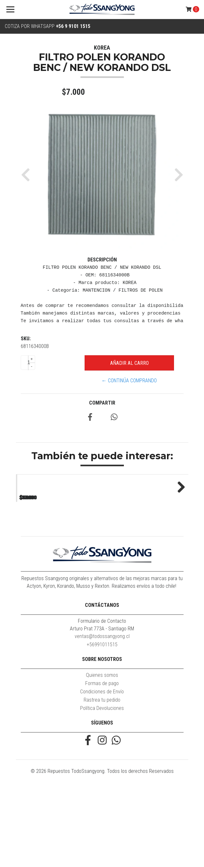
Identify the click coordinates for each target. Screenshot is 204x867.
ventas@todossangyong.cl (102, 721)
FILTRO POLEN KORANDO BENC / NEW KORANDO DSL (58, 567)
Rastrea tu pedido (102, 784)
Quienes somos (102, 759)
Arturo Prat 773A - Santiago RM (102, 713)
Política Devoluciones (102, 792)
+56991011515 (102, 729)
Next (178, 528)
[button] (28, 174)
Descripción (102, 260)
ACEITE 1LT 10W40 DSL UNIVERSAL (145, 564)
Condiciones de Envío (102, 776)
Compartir (102, 403)
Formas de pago (102, 768)
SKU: (26, 339)
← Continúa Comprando (129, 381)
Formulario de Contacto (102, 705)
